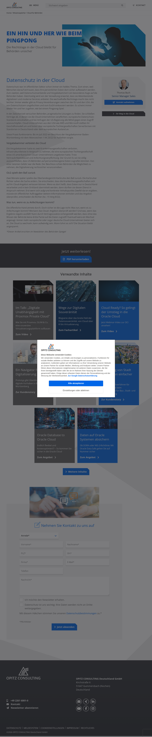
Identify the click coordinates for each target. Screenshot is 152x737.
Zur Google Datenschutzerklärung (82, 376)
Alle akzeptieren (76, 383)
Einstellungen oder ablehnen (76, 390)
